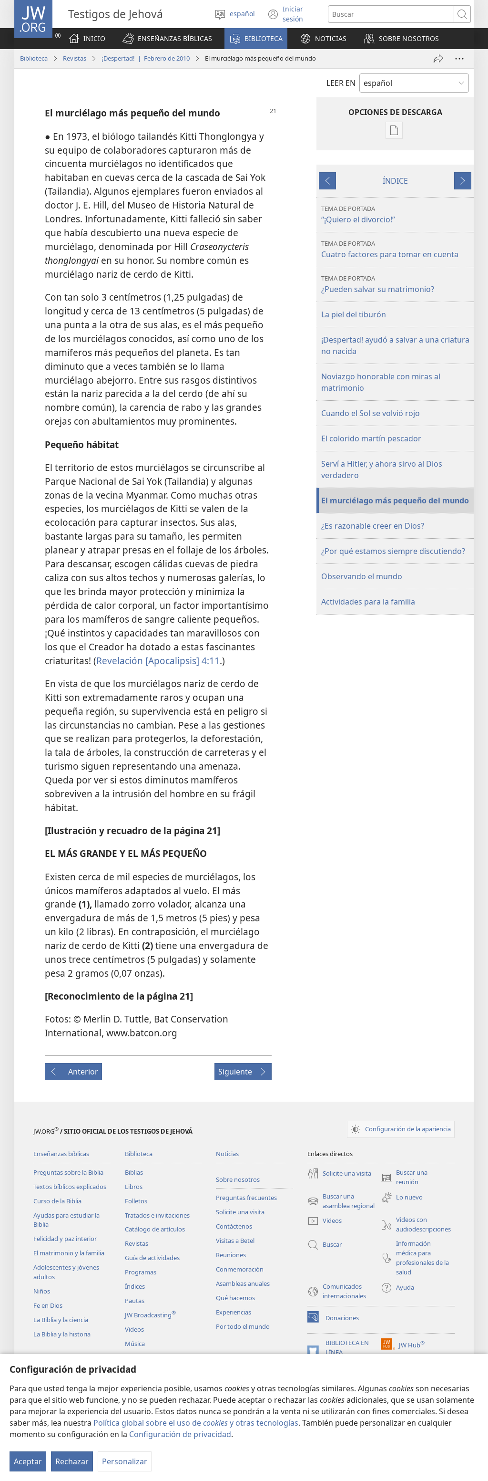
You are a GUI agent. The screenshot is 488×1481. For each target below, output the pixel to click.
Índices (135, 1286)
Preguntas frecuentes (246, 1197)
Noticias (227, 1153)
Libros (133, 1186)
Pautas (134, 1300)
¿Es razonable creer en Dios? (372, 526)
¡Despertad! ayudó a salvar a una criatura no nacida (395, 345)
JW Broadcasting (150, 1315)
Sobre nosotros (238, 1179)
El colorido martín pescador (371, 438)
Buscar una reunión (404, 1177)
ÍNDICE (395, 181)
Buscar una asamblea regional (341, 1201)
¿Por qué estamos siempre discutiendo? (393, 551)
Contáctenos (234, 1226)
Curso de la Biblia (57, 1201)
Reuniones (231, 1255)
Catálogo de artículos (155, 1229)
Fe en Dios (47, 1305)
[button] (167, 38)
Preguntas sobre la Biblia (68, 1172)
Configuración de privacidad (180, 1434)
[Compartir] (438, 58)
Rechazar (72, 1461)
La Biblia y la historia (62, 1334)
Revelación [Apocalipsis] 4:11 (158, 660)
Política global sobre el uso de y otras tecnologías (195, 1423)
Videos (134, 1329)
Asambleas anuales (243, 1283)
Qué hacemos (235, 1297)
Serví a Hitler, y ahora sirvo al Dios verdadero (381, 469)
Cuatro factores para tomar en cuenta (396, 249)
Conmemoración (240, 1269)
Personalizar (124, 1461)
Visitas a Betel (235, 1240)
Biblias (134, 1172)
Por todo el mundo (243, 1326)
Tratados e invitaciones (157, 1215)
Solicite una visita (240, 1212)
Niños (41, 1291)
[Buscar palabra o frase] (391, 14)
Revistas (74, 58)
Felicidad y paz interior (65, 1238)
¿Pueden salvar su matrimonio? (396, 284)
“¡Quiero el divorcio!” (396, 214)
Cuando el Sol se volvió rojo (370, 413)
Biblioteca (34, 58)
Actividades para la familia (368, 601)
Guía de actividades (152, 1257)
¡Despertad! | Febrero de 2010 (146, 58)
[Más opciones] (459, 58)
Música (135, 1343)
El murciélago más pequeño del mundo (395, 500)
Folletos (136, 1201)
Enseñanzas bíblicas (61, 1153)
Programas (140, 1272)
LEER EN (341, 83)
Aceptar (28, 1461)
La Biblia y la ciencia (60, 1319)
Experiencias (233, 1312)
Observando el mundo (361, 576)
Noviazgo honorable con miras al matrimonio (380, 382)
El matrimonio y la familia (68, 1253)
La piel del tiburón (353, 314)
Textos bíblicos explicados (69, 1186)
